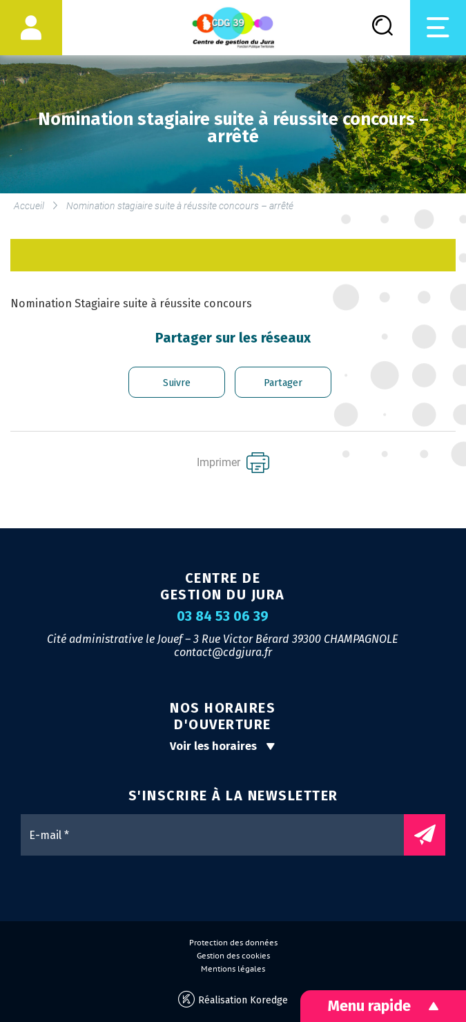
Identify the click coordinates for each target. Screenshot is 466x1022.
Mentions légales (233, 969)
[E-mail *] (219, 835)
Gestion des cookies (233, 956)
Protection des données (233, 942)
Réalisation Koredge (233, 999)
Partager (283, 383)
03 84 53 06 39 (223, 617)
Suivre (177, 383)
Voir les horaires (222, 746)
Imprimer (233, 462)
